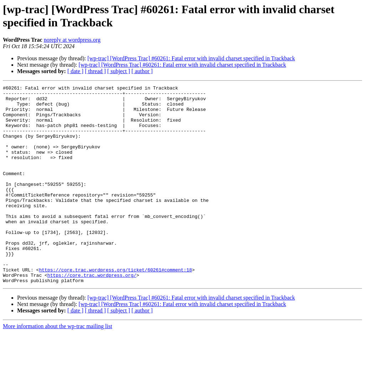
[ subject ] (118, 71)
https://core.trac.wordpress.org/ (92, 313)
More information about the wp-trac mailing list (57, 366)
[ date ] (75, 71)
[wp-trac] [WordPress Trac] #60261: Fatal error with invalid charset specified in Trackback (191, 58)
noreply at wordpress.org (72, 40)
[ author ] (142, 71)
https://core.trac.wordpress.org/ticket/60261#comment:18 (115, 307)
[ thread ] (95, 71)
